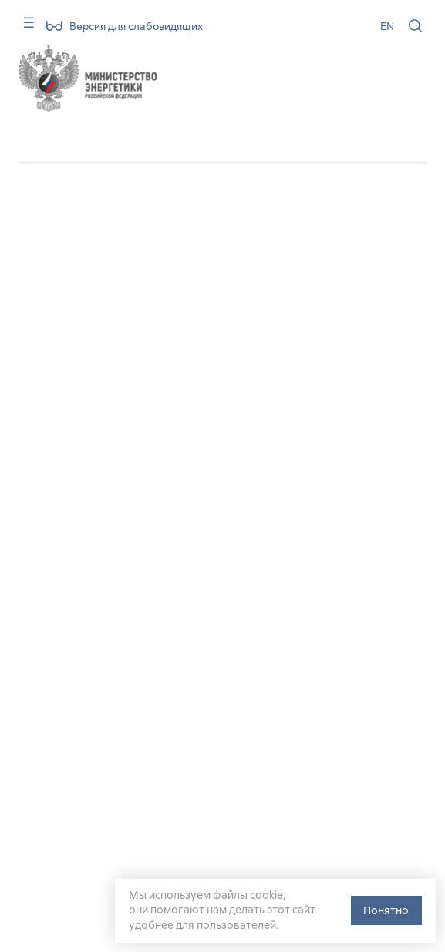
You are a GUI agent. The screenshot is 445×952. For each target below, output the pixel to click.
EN (387, 26)
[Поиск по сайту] (415, 25)
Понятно (386, 910)
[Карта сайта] (24, 28)
